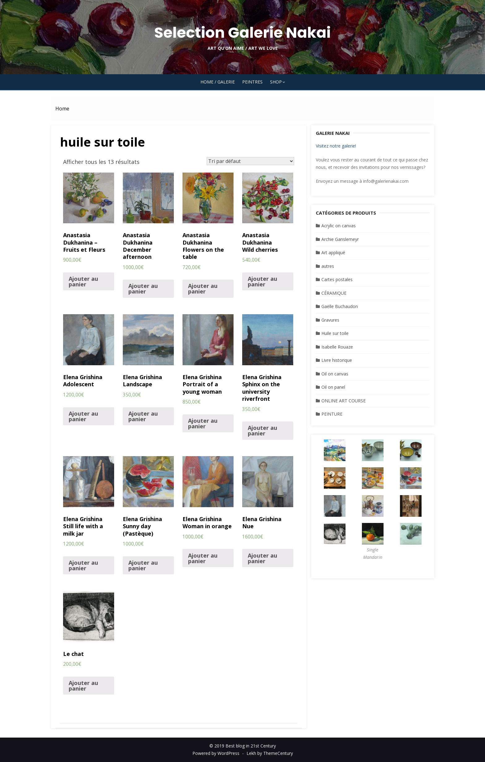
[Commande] (250, 161)
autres (327, 266)
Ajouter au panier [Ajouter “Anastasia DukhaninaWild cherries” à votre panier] (262, 281)
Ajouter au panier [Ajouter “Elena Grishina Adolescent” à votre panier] (83, 416)
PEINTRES (252, 82)
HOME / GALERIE (217, 82)
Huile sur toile (335, 333)
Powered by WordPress (215, 753)
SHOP (276, 82)
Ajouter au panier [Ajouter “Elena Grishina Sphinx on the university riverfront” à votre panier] (262, 430)
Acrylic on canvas (338, 226)
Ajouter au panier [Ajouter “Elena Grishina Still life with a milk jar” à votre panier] (83, 565)
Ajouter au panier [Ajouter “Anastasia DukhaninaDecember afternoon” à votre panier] (143, 288)
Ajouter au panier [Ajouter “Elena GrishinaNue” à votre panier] (262, 558)
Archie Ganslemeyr (340, 239)
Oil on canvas (334, 374)
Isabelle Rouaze (337, 347)
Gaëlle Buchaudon (339, 306)
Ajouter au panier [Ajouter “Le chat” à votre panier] (83, 685)
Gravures (330, 320)
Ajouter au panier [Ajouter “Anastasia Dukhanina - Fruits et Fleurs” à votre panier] (83, 281)
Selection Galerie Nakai (242, 32)
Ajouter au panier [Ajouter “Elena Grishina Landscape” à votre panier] (143, 416)
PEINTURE (331, 414)
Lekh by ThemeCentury (270, 753)
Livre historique (336, 360)
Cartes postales (337, 279)
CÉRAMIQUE (333, 293)
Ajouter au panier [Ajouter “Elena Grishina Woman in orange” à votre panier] (202, 558)
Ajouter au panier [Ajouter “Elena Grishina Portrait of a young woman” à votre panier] (202, 423)
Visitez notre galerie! (336, 146)
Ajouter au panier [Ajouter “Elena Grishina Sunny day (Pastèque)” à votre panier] (143, 565)
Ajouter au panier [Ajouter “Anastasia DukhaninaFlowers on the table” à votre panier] (202, 288)
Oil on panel (333, 387)
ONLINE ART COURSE (343, 401)
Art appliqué (333, 252)
